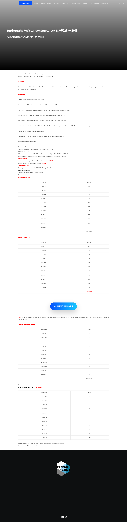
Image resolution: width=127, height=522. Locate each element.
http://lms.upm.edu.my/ (25, 170)
